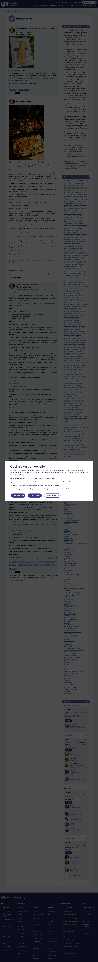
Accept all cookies (18, 495)
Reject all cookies (34, 495)
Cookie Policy (19, 475)
